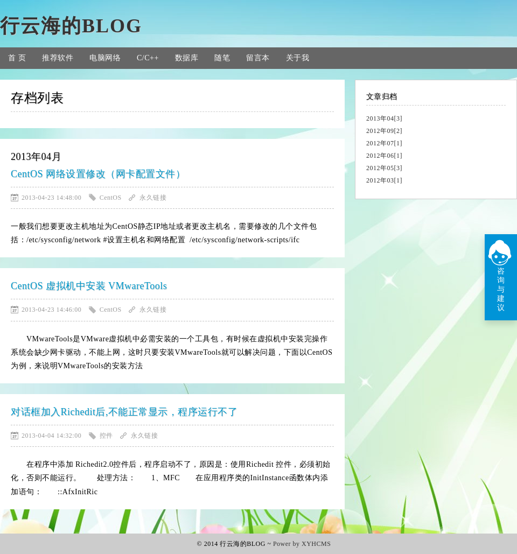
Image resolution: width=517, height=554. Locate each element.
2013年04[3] (384, 118)
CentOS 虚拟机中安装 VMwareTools (89, 285)
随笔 (222, 58)
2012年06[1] (384, 155)
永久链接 (152, 197)
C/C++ (148, 58)
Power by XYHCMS (302, 544)
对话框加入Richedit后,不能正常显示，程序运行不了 (124, 411)
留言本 (258, 58)
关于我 (298, 58)
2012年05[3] (384, 168)
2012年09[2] (384, 131)
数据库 (187, 58)
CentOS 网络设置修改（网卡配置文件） (98, 174)
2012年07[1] (384, 143)
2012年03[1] (384, 180)
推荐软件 (57, 58)
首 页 (17, 58)
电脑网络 (105, 58)
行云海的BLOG (71, 26)
